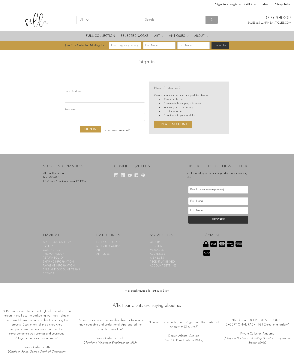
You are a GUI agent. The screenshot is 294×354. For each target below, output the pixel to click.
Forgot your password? (117, 130)
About (201, 35)
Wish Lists (157, 258)
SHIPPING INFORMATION (58, 261)
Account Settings (163, 265)
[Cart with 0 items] (272, 4)
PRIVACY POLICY (53, 254)
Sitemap (48, 273)
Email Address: (73, 91)
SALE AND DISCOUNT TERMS (61, 269)
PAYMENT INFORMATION (59, 265)
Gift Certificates (256, 4)
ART (158, 35)
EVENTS (48, 246)
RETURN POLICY (53, 258)
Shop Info (282, 4)
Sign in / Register (228, 4)
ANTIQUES (178, 35)
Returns (156, 246)
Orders (155, 242)
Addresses (157, 254)
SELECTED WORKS (134, 35)
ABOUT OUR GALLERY (57, 242)
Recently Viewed (162, 261)
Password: (70, 109)
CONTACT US (51, 250)
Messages (157, 250)
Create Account (173, 124)
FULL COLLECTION (100, 35)
